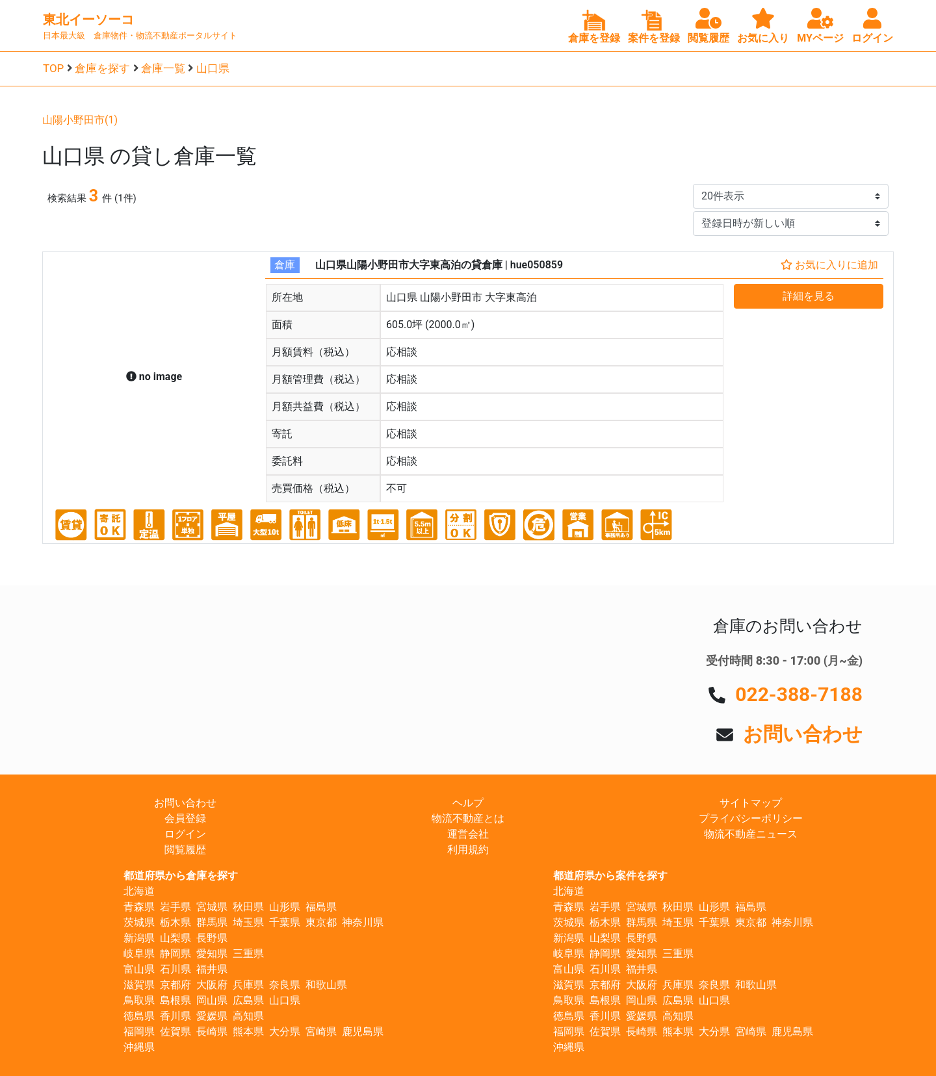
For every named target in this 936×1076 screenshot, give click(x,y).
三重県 (248, 953)
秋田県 (248, 907)
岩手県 (175, 907)
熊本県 (248, 1031)
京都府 (175, 985)
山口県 (212, 68)
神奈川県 (363, 922)
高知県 (248, 1016)
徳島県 (139, 1016)
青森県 (139, 907)
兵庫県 (248, 985)
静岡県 (175, 953)
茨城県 (139, 922)
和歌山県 (326, 985)
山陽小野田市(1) (80, 120)
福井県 (212, 969)
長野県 (212, 938)
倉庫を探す (102, 68)
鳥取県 (139, 1000)
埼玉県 (248, 922)
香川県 (175, 1016)
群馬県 (212, 922)
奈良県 (284, 985)
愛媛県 (212, 1016)
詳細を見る (809, 296)
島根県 (175, 1000)
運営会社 (468, 834)
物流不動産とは (468, 818)
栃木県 (175, 922)
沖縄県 (139, 1047)
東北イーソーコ (88, 19)
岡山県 (212, 1000)
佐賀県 (175, 1031)
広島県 (248, 1000)
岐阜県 (139, 953)
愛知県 (212, 953)
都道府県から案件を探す (610, 875)
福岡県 (139, 1031)
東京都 (321, 922)
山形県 (284, 907)
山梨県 (175, 938)
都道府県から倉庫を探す (181, 875)
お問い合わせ (803, 734)
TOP (53, 68)
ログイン (185, 834)
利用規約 (468, 849)
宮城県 (212, 907)
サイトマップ (751, 803)
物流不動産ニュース (751, 834)
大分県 (284, 1031)
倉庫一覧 (163, 68)
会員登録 (185, 818)
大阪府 (212, 985)
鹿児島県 (363, 1031)
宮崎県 (321, 1031)
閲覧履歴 (185, 849)
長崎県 (212, 1031)
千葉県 (284, 922)
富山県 (139, 969)
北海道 (139, 891)
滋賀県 (139, 985)
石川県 (175, 969)
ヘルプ (468, 803)
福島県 (321, 907)
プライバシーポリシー (751, 818)
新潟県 (139, 938)
